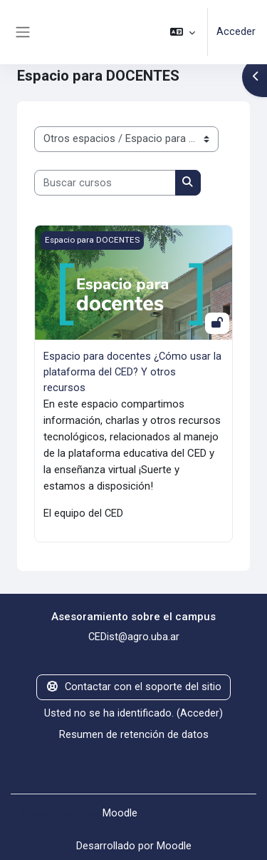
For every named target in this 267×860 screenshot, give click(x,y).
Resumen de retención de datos (134, 734)
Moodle (120, 812)
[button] (182, 32)
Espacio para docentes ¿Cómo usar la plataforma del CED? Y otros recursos (132, 372)
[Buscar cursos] (105, 183)
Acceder (236, 31)
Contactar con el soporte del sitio (133, 686)
